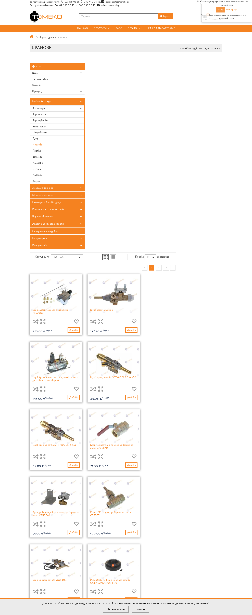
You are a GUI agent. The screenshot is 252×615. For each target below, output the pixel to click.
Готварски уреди (41, 101)
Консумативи (39, 246)
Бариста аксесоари (42, 217)
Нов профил (232, 9)
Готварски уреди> (46, 37)
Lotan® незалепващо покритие (144, 573)
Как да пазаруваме (161, 28)
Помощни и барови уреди (46, 202)
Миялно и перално (42, 195)
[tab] (52, 74)
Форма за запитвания (200, 576)
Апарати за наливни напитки (48, 224)
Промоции (135, 28)
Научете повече (116, 609)
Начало (82, 28)
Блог (119, 28)
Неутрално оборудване (45, 231)
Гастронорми (39, 238)
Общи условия (37, 577)
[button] (52, 73)
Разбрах (140, 609)
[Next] (218, 74)
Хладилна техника (42, 188)
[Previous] (190, 74)
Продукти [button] (102, 28)
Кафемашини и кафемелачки (48, 210)
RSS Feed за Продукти (90, 577)
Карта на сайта (37, 580)
